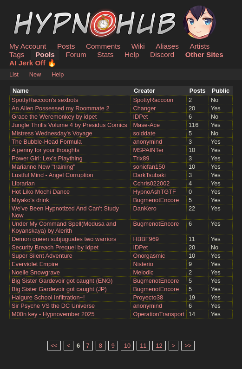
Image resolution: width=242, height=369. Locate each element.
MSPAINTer (148, 149)
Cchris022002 (151, 183)
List (14, 74)
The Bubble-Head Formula (47, 141)
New (35, 74)
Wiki (138, 46)
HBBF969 (145, 238)
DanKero (145, 208)
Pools (45, 54)
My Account (27, 46)
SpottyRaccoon (153, 99)
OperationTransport (158, 314)
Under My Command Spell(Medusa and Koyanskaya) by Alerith (64, 227)
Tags (16, 54)
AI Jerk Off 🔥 (32, 63)
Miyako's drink (30, 200)
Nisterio (143, 264)
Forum (75, 54)
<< (54, 345)
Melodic (143, 272)
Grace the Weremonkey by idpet (54, 116)
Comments (103, 46)
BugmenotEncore (156, 200)
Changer (144, 108)
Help (131, 54)
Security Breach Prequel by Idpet (55, 247)
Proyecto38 (148, 297)
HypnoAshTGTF (154, 191)
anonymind (147, 141)
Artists (199, 46)
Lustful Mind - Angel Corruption (52, 175)
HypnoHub (34, 11)
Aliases (167, 46)
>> (187, 345)
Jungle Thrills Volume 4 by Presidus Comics (69, 124)
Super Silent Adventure (42, 255)
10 (127, 345)
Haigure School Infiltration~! (48, 297)
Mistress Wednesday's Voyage (52, 133)
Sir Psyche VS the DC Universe (53, 305)
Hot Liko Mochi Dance (41, 191)
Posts (66, 46)
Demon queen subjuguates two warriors (64, 238)
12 (159, 345)
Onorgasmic (149, 255)
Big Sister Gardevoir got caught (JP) (59, 289)
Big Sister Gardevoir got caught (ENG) (62, 280)
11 (143, 345)
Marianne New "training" (43, 166)
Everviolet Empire (35, 264)
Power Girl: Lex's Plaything (47, 158)
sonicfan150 (149, 166)
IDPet (140, 116)
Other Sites (204, 54)
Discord (162, 54)
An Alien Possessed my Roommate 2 (61, 108)
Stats (105, 54)
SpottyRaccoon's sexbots (45, 99)
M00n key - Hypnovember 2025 (53, 314)
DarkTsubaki (149, 175)
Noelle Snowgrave (36, 272)
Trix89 (141, 158)
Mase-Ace (146, 124)
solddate (144, 133)
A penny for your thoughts (45, 149)
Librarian (23, 183)
